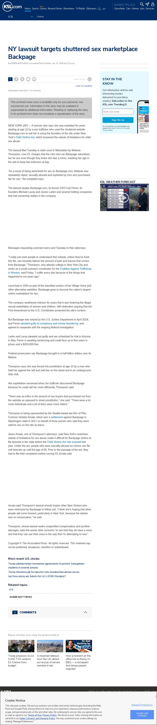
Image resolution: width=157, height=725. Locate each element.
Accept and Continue (142, 714)
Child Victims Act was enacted (64, 442)
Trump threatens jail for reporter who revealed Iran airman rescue (43, 572)
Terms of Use (121, 128)
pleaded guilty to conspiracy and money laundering (49, 323)
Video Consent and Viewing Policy (37, 718)
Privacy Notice (107, 130)
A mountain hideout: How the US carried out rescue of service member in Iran (48, 660)
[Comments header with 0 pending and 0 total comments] (50, 612)
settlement (57, 417)
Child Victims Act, (25, 137)
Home (40, 16)
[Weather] (102, 10)
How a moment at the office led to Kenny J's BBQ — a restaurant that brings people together (78, 662)
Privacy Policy (49, 715)
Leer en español (84, 86)
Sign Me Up (118, 120)
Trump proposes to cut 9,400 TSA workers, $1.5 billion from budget (21, 660)
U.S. (11, 589)
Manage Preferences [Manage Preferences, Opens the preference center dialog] (142, 705)
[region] (78, 708)
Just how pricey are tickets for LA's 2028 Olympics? (37, 576)
